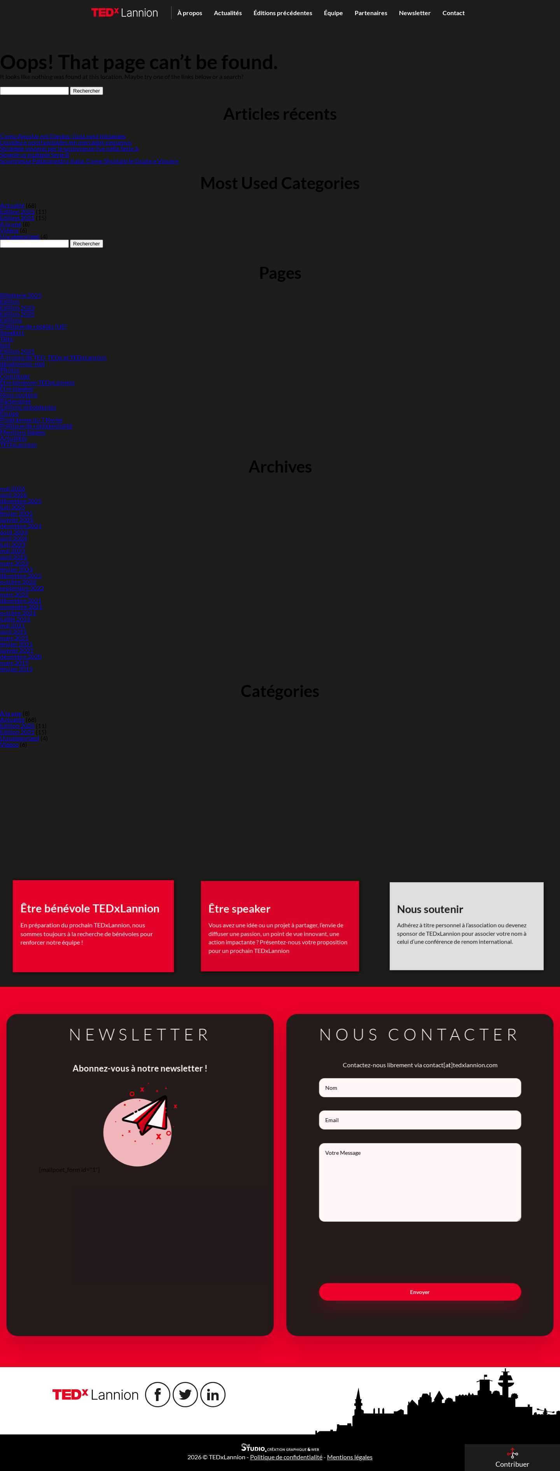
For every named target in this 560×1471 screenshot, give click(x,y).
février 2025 (16, 513)
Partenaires (371, 12)
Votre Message (433, 1182)
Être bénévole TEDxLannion (37, 382)
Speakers (12, 332)
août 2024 (14, 532)
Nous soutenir (19, 394)
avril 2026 (13, 494)
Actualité (12, 205)
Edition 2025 (17, 211)
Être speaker (16, 388)
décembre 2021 (21, 600)
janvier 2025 (16, 519)
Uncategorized (19, 236)
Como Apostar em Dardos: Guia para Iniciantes (63, 136)
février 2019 (16, 668)
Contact (454, 12)
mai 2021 (12, 625)
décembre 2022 (21, 575)
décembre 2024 (21, 525)
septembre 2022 (22, 588)
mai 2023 (12, 550)
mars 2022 (14, 594)
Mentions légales (23, 432)
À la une (10, 224)
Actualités (228, 12)
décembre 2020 (21, 656)
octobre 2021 (18, 612)
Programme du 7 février (31, 419)
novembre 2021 (21, 606)
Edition (9, 301)
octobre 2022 (18, 581)
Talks (6, 338)
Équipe (333, 12)
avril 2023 (13, 556)
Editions (11, 320)
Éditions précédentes (283, 12)
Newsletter (415, 12)
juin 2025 (12, 507)
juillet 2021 (15, 619)
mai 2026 (12, 488)
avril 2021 (13, 631)
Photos (9, 369)
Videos (9, 230)
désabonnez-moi (22, 363)
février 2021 (16, 644)
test (5, 344)
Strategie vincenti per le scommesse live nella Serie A (69, 148)
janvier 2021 (16, 650)
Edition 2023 (17, 307)
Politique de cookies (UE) (33, 326)
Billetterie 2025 (21, 295)
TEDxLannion (18, 444)
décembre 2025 (21, 500)
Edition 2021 (17, 217)
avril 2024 (13, 538)
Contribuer (15, 376)
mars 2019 (14, 662)
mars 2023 (14, 563)
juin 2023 (12, 544)
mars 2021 (14, 637)
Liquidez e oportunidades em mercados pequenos (66, 142)
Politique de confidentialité (36, 425)
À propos (189, 12)
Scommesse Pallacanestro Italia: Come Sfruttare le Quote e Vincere (89, 161)
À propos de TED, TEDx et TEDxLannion (53, 357)
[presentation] (433, 1252)
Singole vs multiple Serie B (34, 154)
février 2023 (16, 569)
